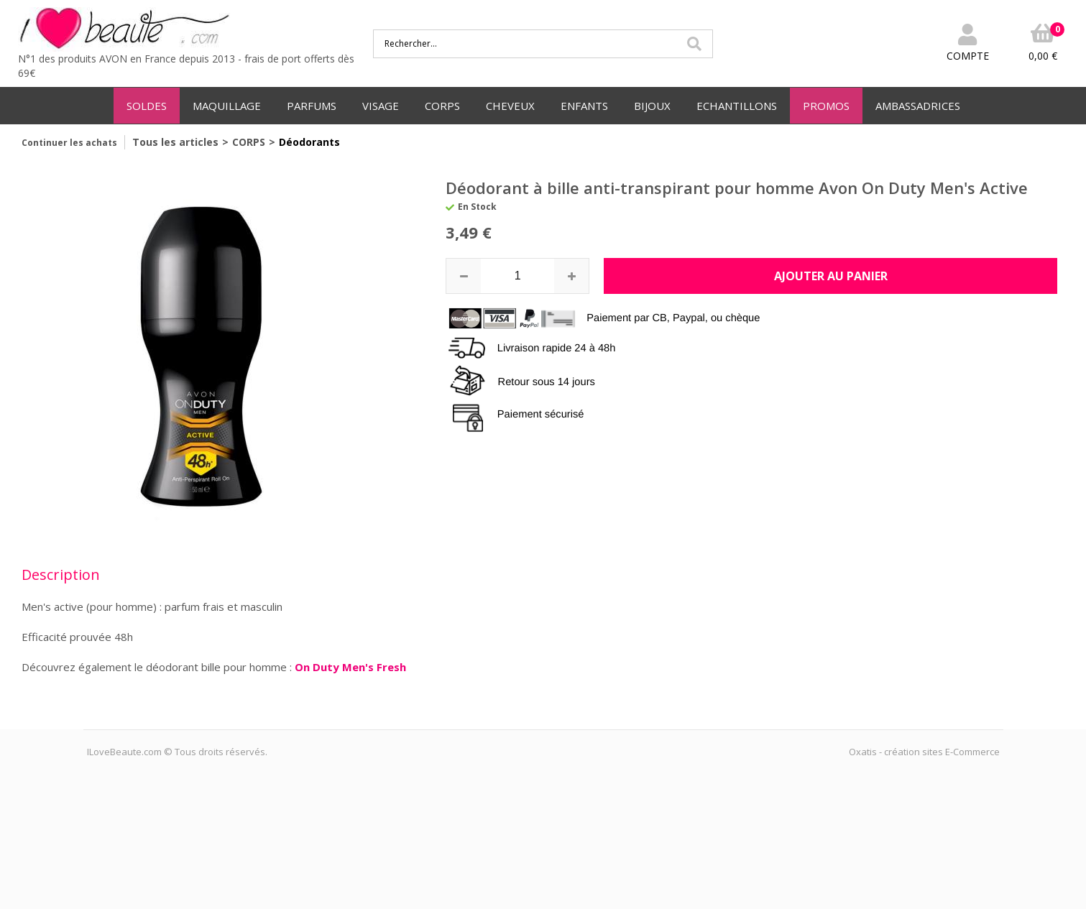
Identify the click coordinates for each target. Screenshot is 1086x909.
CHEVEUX (510, 105)
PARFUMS (311, 105)
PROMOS (826, 105)
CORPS (442, 105)
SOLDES (146, 105)
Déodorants (309, 142)
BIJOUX (652, 105)
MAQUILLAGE (227, 105)
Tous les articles (175, 142)
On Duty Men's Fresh (350, 667)
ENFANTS (584, 105)
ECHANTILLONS (736, 105)
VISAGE (380, 105)
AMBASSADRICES (917, 105)
